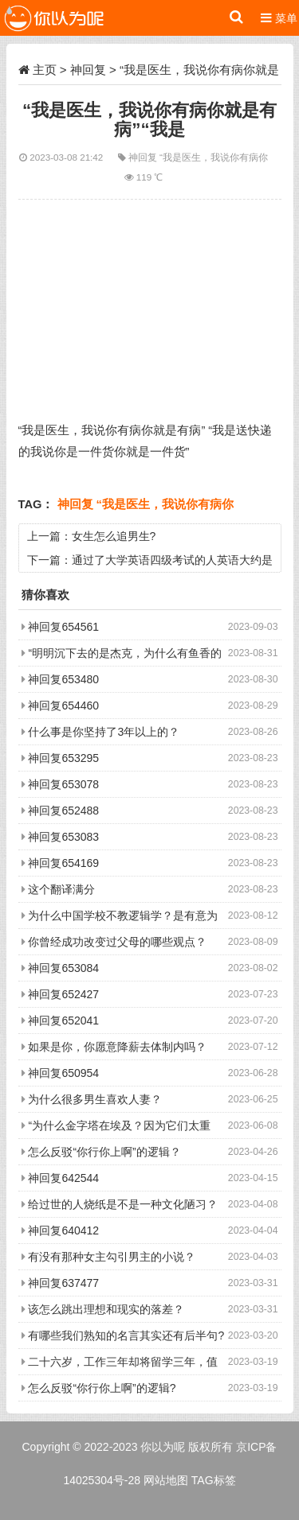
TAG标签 (213, 1480)
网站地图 (166, 1480)
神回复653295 (63, 758)
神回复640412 (63, 1230)
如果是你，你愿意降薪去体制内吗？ (117, 1046)
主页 (45, 69)
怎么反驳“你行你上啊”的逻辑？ (104, 1151)
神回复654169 (63, 863)
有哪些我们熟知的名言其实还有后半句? (126, 1335)
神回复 (88, 69)
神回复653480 (63, 679)
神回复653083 (63, 836)
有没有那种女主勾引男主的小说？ (111, 1256)
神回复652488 (63, 810)
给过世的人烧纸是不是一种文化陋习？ (123, 1204)
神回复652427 (63, 994)
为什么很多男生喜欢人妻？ (95, 1099)
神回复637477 (63, 1283)
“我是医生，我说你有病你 (213, 157)
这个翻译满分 (61, 889)
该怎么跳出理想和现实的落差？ (106, 1309)
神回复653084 (63, 968)
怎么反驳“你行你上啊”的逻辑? (101, 1388)
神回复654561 (63, 626)
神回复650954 (63, 1073)
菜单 (279, 18)
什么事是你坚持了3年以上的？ (103, 731)
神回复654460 (63, 705)
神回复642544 (63, 1178)
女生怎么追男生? (114, 536)
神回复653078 (63, 784)
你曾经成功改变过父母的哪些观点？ (117, 941)
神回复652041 (63, 1020)
